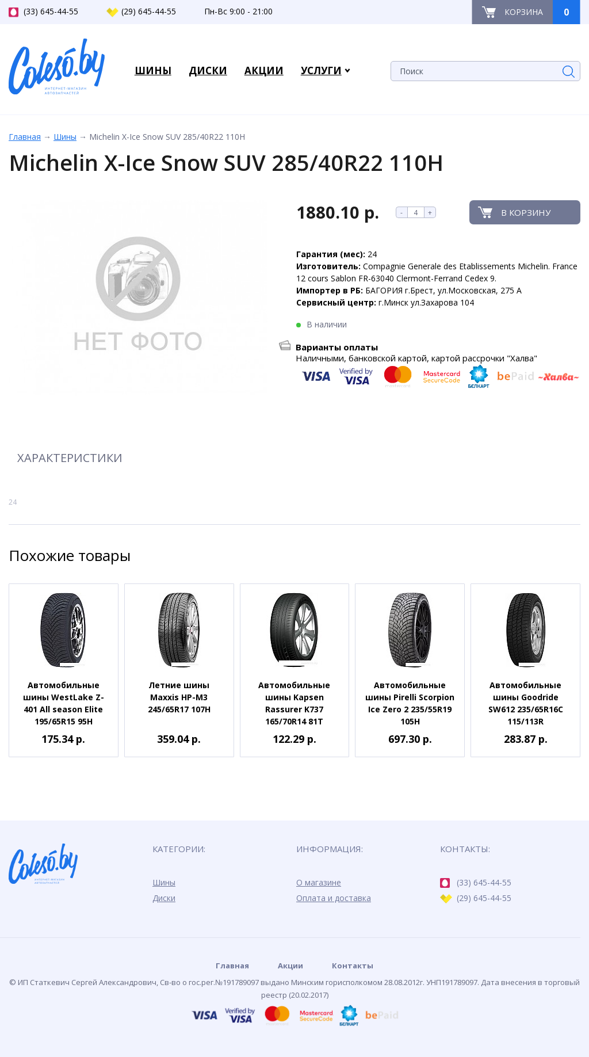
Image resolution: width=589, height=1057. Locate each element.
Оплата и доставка (333, 897)
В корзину (525, 212)
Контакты (352, 965)
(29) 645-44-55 (141, 11)
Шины (65, 136)
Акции (290, 965)
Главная (25, 136)
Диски (163, 897)
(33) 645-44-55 (43, 11)
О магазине (318, 882)
